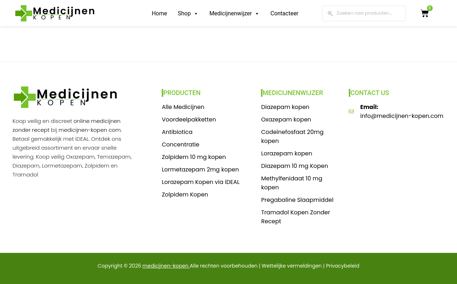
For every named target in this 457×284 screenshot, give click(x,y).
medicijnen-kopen (165, 265)
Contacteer (284, 13)
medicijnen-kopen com (90, 130)
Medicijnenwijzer (234, 13)
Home (159, 13)
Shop (188, 13)
